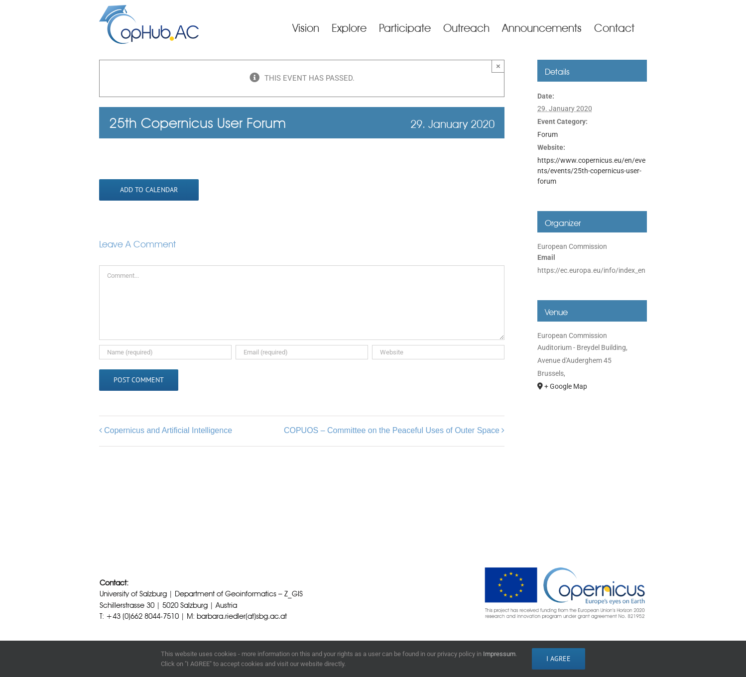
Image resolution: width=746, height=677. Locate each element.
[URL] (438, 352)
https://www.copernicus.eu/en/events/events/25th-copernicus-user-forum (591, 170)
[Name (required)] (165, 352)
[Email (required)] (302, 352)
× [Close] (498, 66)
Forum (547, 134)
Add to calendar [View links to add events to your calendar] (149, 190)
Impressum (499, 654)
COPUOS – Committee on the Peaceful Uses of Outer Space (391, 430)
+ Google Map (565, 386)
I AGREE (558, 658)
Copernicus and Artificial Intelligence (168, 430)
